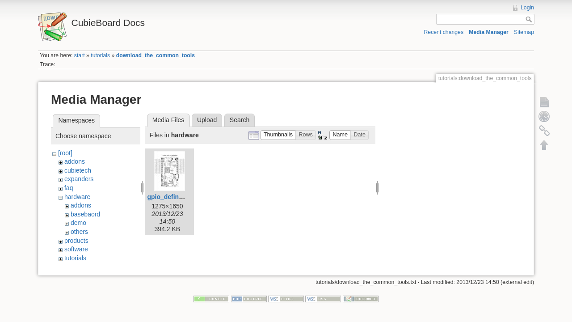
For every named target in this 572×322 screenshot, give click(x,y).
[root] (65, 153)
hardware (77, 196)
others (79, 231)
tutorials (100, 55)
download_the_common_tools (155, 55)
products (76, 240)
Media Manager (489, 32)
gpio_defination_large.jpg (185, 196)
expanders (78, 178)
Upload (207, 119)
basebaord (85, 214)
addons (74, 161)
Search (239, 119)
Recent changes (444, 32)
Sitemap (524, 32)
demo (78, 222)
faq (68, 187)
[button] (278, 135)
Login (527, 7)
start (79, 55)
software (76, 249)
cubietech (77, 170)
